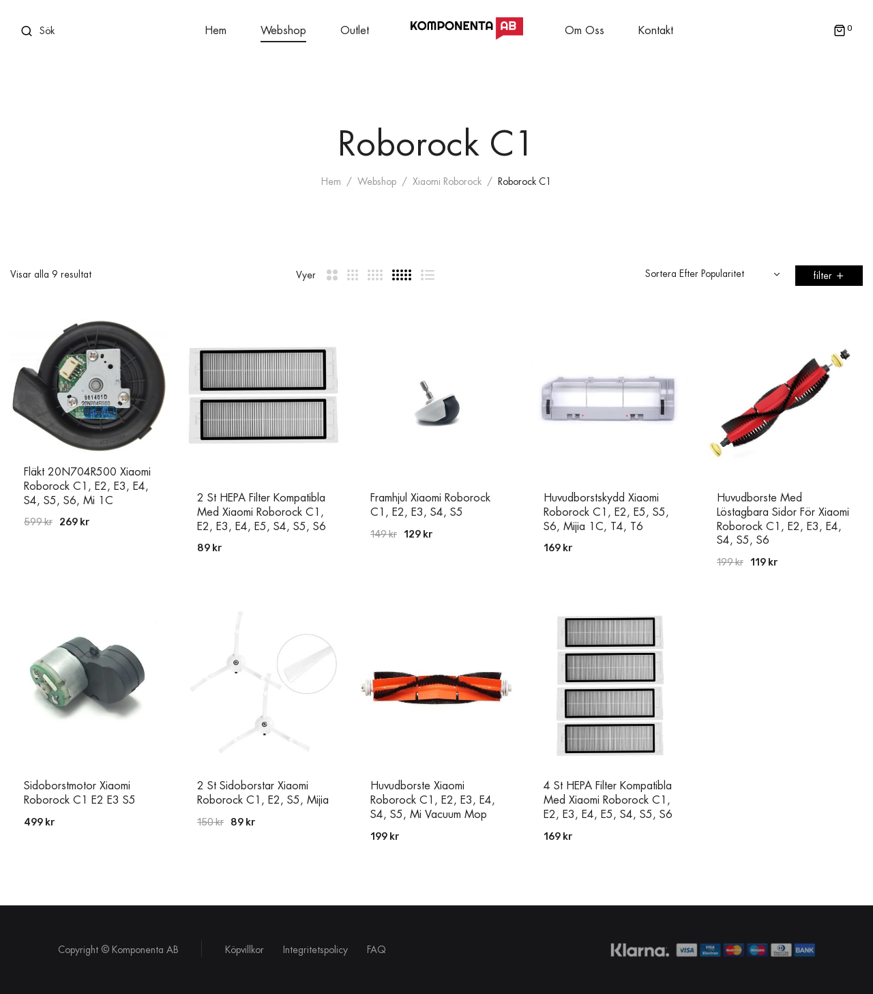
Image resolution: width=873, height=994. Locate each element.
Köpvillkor (244, 949)
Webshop (376, 181)
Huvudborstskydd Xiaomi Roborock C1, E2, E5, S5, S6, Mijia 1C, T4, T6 (606, 512)
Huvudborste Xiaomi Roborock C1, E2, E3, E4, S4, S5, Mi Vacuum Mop (432, 800)
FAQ (376, 949)
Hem (331, 181)
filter (822, 275)
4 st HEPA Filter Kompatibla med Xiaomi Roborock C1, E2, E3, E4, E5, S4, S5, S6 (608, 800)
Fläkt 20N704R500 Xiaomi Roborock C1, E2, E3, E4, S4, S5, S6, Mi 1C (87, 486)
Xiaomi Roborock (447, 181)
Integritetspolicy (315, 949)
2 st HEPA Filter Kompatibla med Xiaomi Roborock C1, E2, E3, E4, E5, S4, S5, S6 (261, 512)
